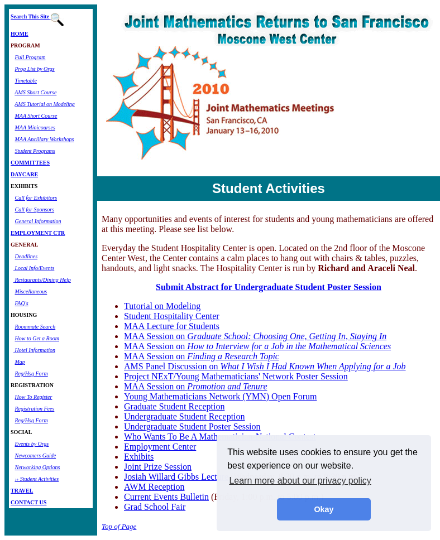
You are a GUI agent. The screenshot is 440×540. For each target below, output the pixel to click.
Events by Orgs (32, 444)
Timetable (26, 81)
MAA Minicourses (35, 127)
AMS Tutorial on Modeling (45, 104)
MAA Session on (255, 336)
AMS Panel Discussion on (265, 366)
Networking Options (37, 467)
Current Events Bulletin (166, 497)
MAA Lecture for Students (171, 326)
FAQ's (21, 303)
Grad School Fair (154, 507)
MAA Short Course (36, 116)
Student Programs (35, 151)
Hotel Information (34, 350)
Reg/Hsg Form (31, 373)
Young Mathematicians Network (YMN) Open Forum (220, 396)
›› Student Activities (37, 479)
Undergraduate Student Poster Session (192, 426)
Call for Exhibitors (36, 198)
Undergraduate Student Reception (184, 416)
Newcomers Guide (35, 455)
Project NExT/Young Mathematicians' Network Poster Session (236, 376)
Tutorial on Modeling (162, 306)
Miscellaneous (31, 291)
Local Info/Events (33, 268)
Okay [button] (323, 509)
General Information (38, 221)
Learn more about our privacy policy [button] (300, 480)
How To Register (33, 397)
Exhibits (139, 456)
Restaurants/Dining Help (43, 280)
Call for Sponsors (35, 209)
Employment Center (160, 446)
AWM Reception (154, 486)
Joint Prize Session (158, 466)
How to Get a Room (37, 338)
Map (20, 362)
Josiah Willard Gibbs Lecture (176, 476)
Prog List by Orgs (35, 69)
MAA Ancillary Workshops (44, 139)
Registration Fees (35, 409)
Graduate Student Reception (174, 406)
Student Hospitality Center (171, 316)
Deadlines (26, 256)
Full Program (30, 57)
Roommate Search (35, 327)
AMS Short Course (35, 92)
